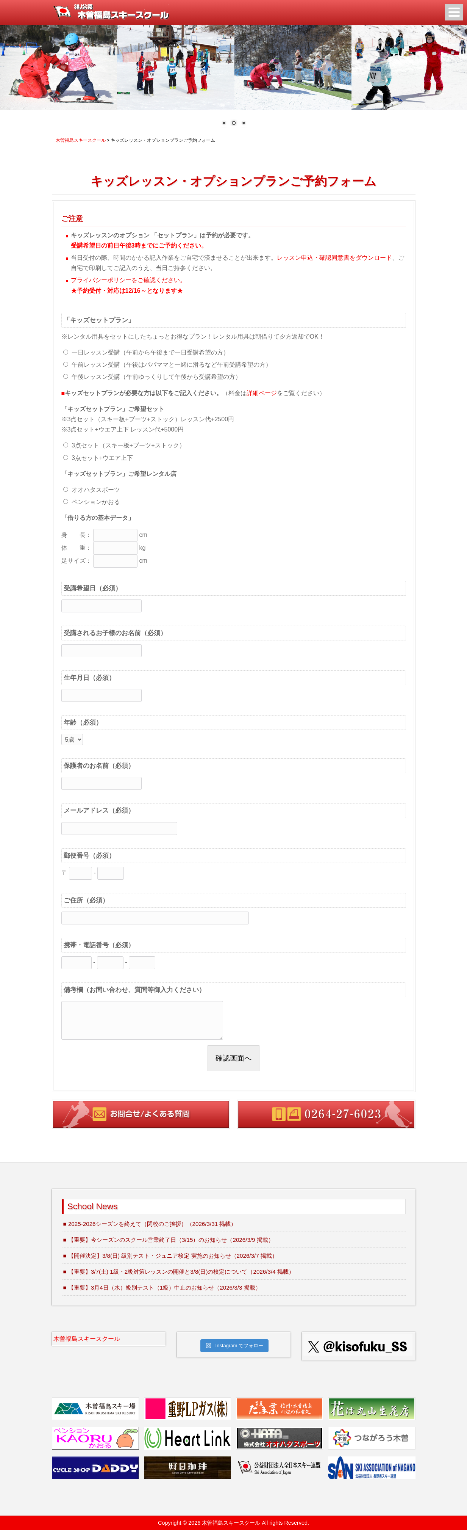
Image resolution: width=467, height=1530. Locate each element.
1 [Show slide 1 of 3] (224, 123)
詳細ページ (262, 393)
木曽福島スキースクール (86, 1338)
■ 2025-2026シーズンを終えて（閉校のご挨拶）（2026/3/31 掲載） (150, 1224)
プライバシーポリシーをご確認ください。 (128, 280)
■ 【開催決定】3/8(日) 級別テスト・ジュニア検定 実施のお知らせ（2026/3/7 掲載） (170, 1255)
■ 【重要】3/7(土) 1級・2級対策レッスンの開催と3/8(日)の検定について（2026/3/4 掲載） (178, 1271)
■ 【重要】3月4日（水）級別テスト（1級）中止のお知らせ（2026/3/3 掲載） (162, 1287)
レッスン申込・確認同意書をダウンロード (334, 257)
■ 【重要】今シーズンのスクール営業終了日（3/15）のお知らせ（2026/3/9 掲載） (168, 1240)
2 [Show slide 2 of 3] (234, 123)
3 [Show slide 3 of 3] (243, 123)
